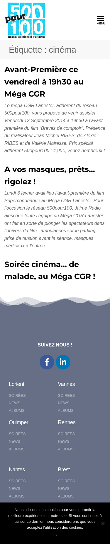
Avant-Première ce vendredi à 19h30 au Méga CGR (44, 82)
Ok (55, 535)
